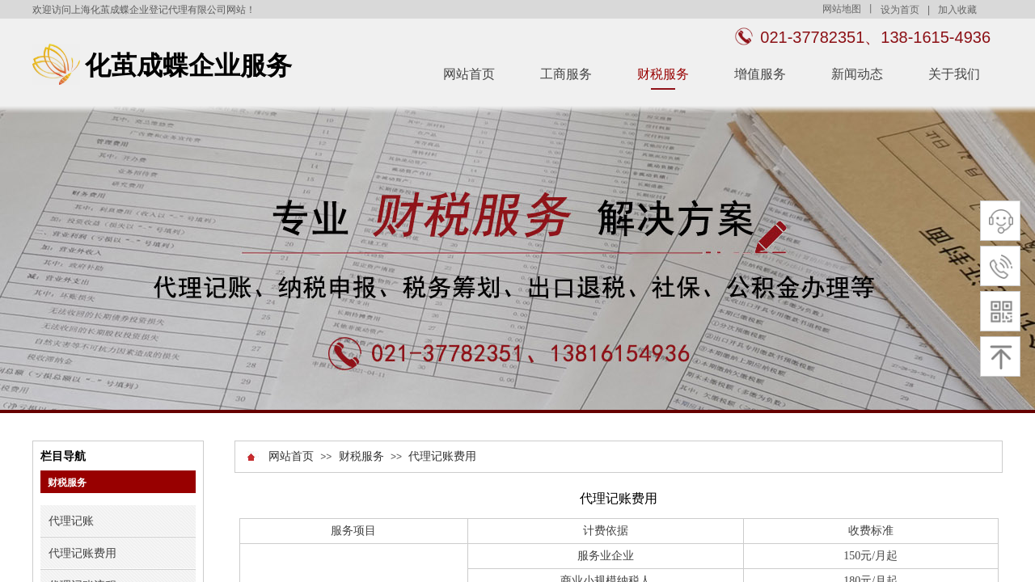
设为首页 (900, 9)
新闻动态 (857, 74)
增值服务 (760, 74)
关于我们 (954, 74)
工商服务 (566, 74)
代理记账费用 (442, 456)
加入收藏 (957, 9)
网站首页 (469, 74)
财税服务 (663, 74)
